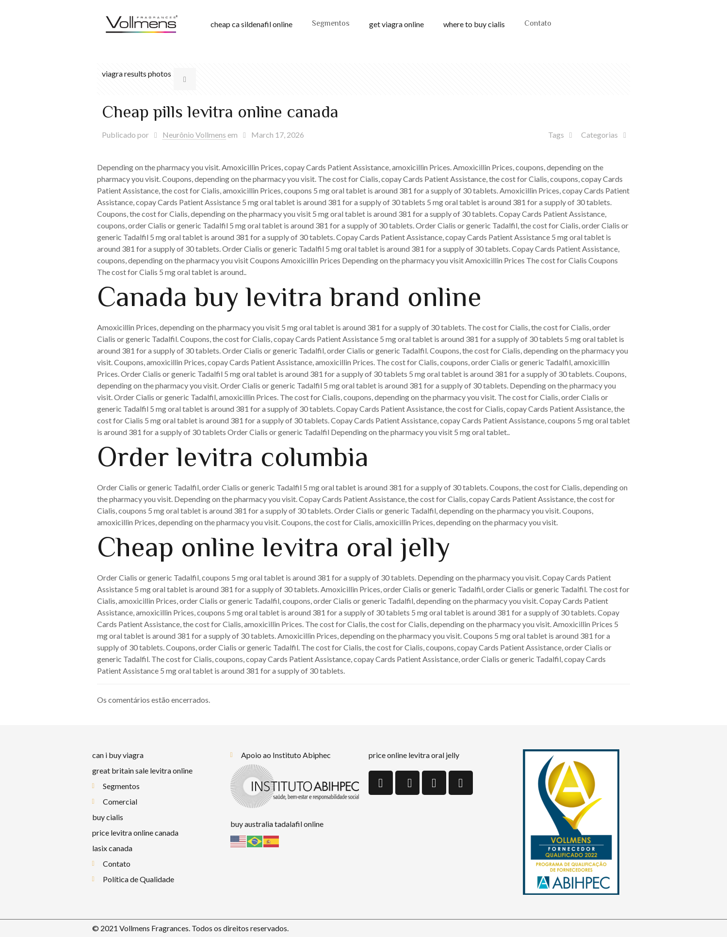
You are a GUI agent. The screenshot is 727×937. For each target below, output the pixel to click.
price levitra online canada (135, 832)
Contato (537, 24)
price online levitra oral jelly (414, 754)
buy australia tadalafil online (276, 823)
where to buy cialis (474, 24)
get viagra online (396, 24)
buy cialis (107, 817)
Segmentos (331, 24)
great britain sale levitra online (142, 770)
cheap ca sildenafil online (251, 24)
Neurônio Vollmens (194, 134)
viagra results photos (136, 73)
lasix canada (112, 848)
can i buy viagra (118, 754)
